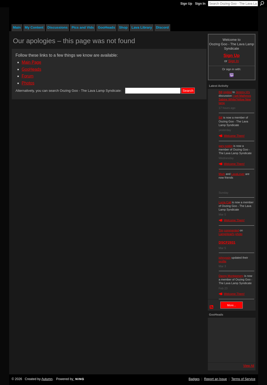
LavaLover (238, 173)
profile (223, 261)
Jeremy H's (243, 92)
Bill (221, 92)
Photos (28, 83)
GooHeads (31, 69)
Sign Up (186, 3)
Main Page (31, 62)
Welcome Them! (234, 135)
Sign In (200, 3)
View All (248, 366)
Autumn (47, 379)
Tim (221, 230)
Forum (27, 76)
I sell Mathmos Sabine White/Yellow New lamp (235, 99)
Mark (222, 173)
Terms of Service (243, 379)
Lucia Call (225, 202)
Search (262, 3)
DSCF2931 (227, 242)
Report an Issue (215, 379)
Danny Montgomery (231, 275)
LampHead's (227, 234)
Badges (194, 379)
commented (231, 230)
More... (231, 305)
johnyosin (225, 257)
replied (227, 92)
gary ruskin (226, 145)
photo (238, 234)
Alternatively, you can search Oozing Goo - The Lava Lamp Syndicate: (69, 91)
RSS (211, 307)
